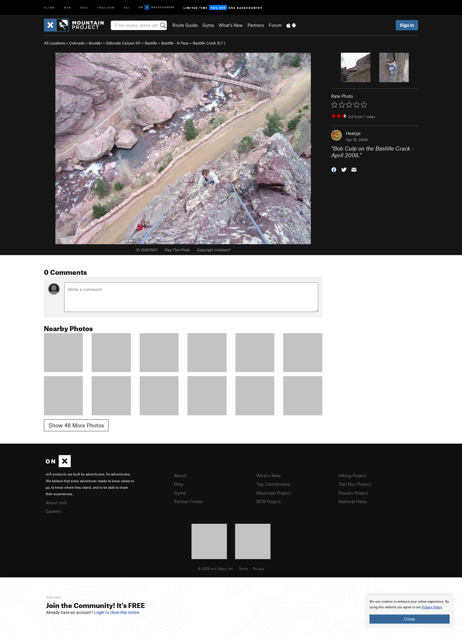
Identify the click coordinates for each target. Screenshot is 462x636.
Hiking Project (352, 475)
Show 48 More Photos (76, 425)
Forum (275, 25)
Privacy (258, 568)
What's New (231, 25)
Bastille (151, 43)
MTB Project (268, 501)
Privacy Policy (432, 607)
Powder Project (353, 492)
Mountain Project (273, 492)
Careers (53, 511)
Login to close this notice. (117, 612)
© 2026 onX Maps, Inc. (216, 568)
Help (179, 484)
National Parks (352, 501)
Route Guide (185, 25)
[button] (333, 169)
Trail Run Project (354, 484)
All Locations (54, 43)
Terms (243, 568)
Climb (49, 7)
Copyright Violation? (213, 249)
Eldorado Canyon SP (123, 43)
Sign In (407, 25)
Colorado (77, 43)
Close (409, 619)
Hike (84, 7)
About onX (56, 502)
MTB (67, 7)
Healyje (353, 133)
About (180, 475)
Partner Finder (188, 501)
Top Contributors (273, 484)
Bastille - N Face (175, 43)
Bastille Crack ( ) (209, 43)
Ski (126, 7)
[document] (409, 611)
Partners (256, 25)
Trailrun (106, 7)
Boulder (95, 43)
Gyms (208, 25)
